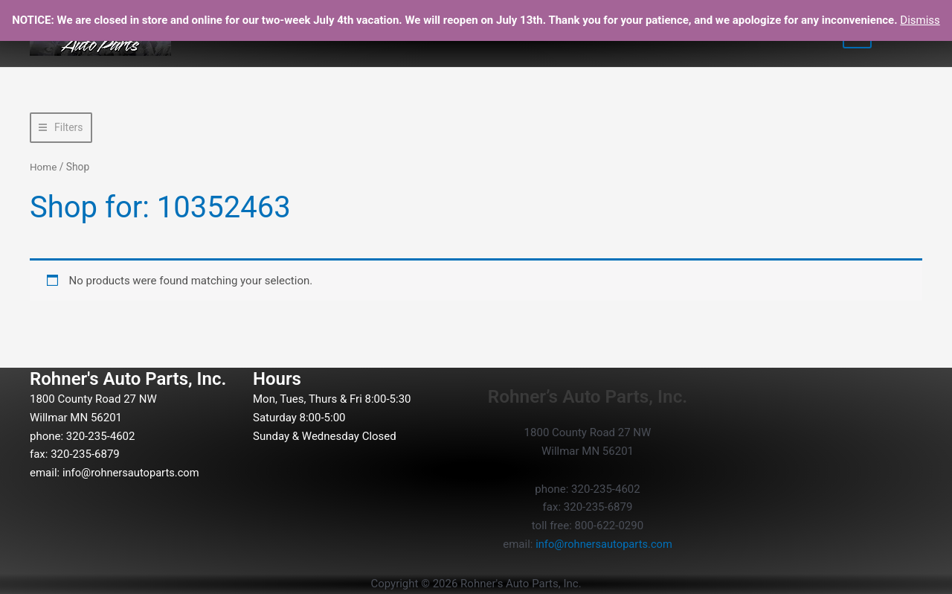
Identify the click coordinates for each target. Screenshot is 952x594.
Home (43, 167)
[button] (61, 127)
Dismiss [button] (920, 20)
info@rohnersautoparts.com (132, 472)
